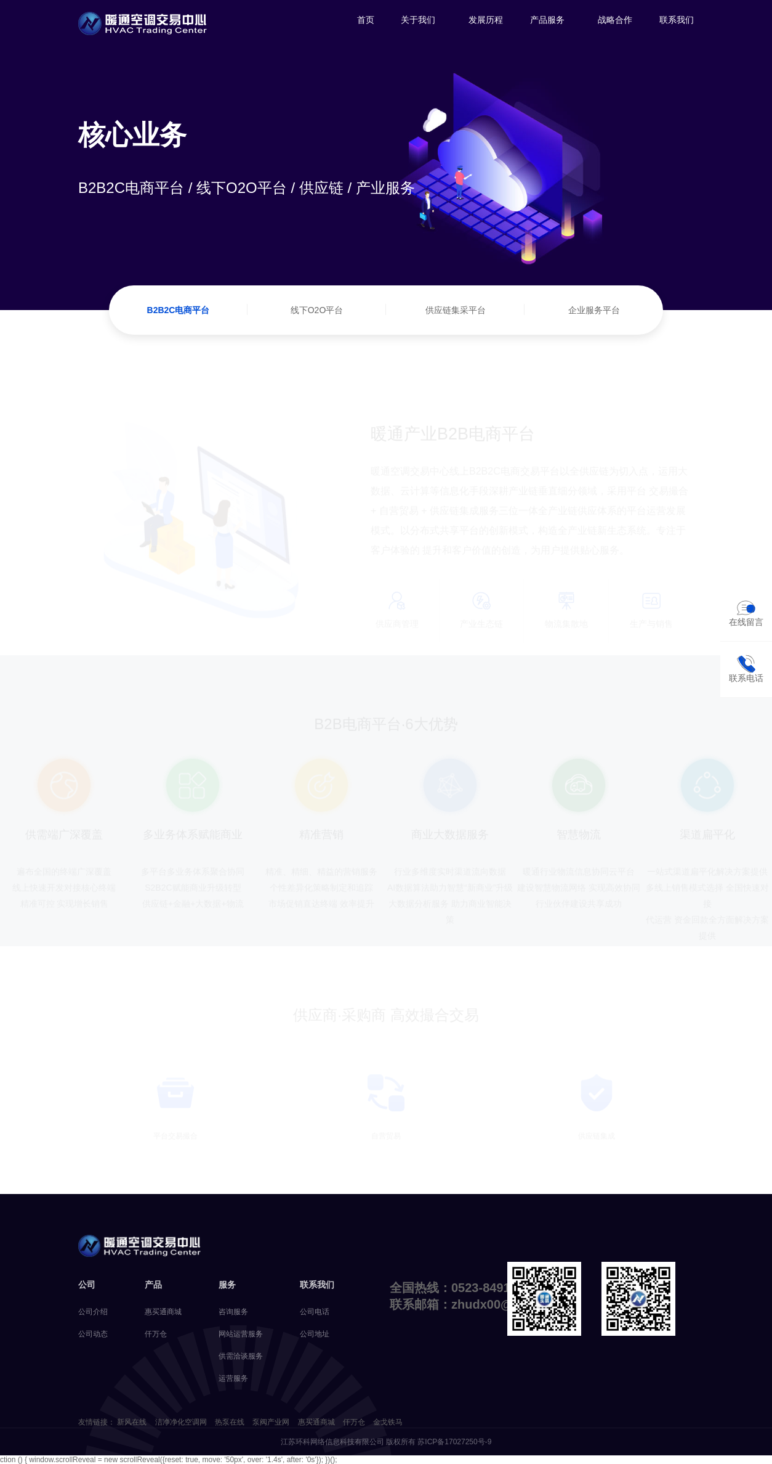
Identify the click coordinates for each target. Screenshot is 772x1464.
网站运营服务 (241, 1334)
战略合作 (615, 20)
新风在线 (132, 1422)
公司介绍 (93, 1311)
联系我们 (676, 20)
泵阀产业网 (270, 1422)
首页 (365, 20)
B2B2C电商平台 (178, 310)
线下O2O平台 (317, 310)
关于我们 (418, 20)
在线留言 (746, 613)
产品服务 (547, 20)
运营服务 (233, 1378)
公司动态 (93, 1334)
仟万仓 (156, 1334)
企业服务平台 (594, 310)
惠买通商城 (163, 1311)
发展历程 (485, 20)
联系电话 (746, 669)
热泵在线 (229, 1422)
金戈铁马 (388, 1422)
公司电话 (314, 1311)
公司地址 (314, 1334)
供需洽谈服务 (241, 1356)
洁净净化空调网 (181, 1422)
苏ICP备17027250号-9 (454, 1441)
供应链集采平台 (455, 310)
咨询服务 (233, 1311)
